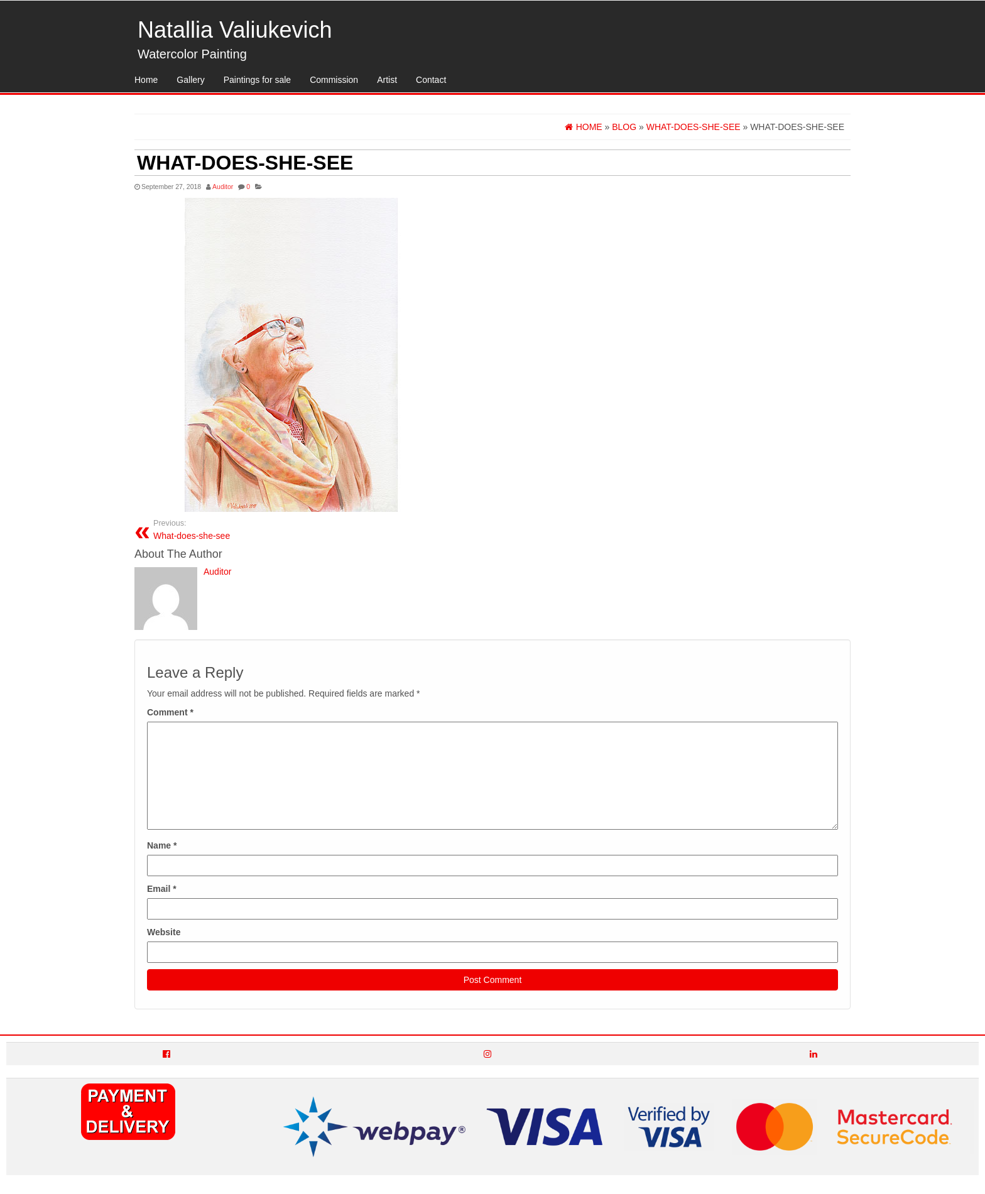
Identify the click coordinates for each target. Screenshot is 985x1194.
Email (162, 889)
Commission (334, 80)
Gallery (190, 80)
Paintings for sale (257, 80)
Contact (431, 80)
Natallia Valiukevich (235, 30)
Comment (170, 712)
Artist (387, 80)
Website (163, 932)
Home (146, 80)
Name (162, 845)
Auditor (222, 186)
